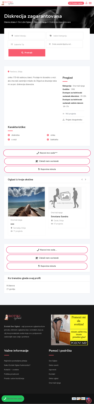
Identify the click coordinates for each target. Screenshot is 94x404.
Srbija (20, 72)
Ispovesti (52, 370)
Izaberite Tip (19, 45)
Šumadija (17, 228)
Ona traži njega (79, 86)
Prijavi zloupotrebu (72, 120)
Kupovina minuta (47, 169)
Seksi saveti (53, 365)
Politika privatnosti (11, 374)
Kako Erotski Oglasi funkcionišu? (17, 365)
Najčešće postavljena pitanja (15, 361)
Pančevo (13, 72)
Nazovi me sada (13, 398)
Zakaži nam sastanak (47, 161)
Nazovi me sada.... (47, 250)
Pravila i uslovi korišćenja (14, 379)
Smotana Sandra (59, 216)
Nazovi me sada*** (47, 153)
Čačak (56, 220)
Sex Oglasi (53, 361)
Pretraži (26, 53)
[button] (82, 179)
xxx (12, 223)
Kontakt (52, 374)
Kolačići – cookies (11, 370)
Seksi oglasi (53, 379)
